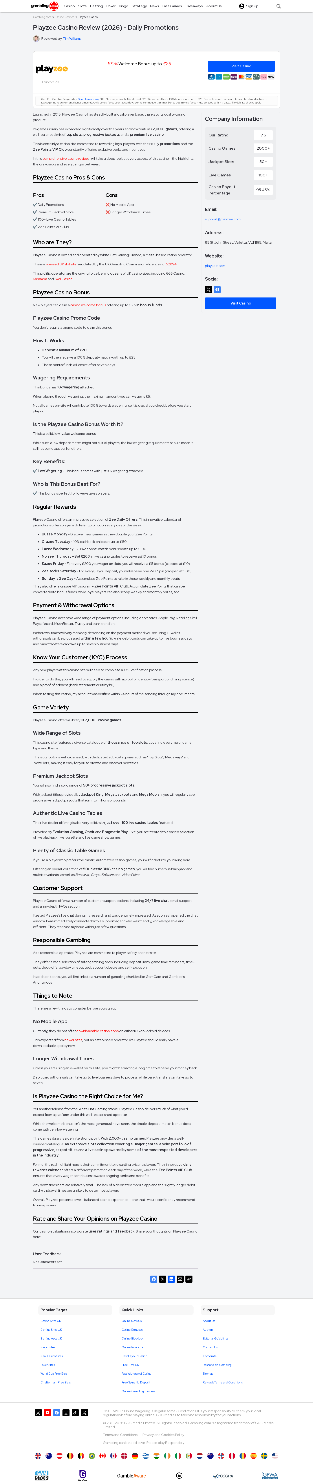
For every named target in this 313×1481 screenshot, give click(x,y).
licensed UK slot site (61, 264)
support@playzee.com (223, 219)
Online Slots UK (132, 1321)
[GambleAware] (131, 1475)
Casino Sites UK (50, 1321)
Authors (208, 1330)
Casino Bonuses (132, 1330)
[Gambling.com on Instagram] (66, 1428)
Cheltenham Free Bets (55, 1382)
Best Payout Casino (134, 1356)
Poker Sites (47, 1365)
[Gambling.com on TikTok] (75, 1428)
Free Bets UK (130, 1365)
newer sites (73, 1040)
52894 (171, 264)
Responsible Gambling (217, 1365)
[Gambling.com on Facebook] (56, 1428)
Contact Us (210, 1347)
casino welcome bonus (88, 305)
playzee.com (215, 265)
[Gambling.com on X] (38, 1428)
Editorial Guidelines (215, 1338)
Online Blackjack (132, 1338)
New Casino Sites (51, 1356)
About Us (209, 1321)
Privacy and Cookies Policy (163, 1434)
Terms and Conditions (120, 1434)
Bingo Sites (47, 1347)
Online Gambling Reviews (138, 1391)
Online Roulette (132, 1347)
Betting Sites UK (51, 1330)
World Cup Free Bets (53, 1374)
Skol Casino (64, 279)
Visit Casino (241, 303)
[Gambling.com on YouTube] (47, 1428)
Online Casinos (64, 17)
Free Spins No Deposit (136, 1382)
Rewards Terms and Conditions (223, 1382)
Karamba (40, 279)
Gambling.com (42, 17)
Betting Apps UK (51, 1338)
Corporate (210, 1356)
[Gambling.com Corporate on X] (84, 1428)
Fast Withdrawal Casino (137, 1374)
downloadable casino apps (97, 1031)
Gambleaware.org (88, 99)
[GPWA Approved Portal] (270, 1475)
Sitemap (208, 1374)
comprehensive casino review (65, 158)
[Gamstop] (42, 1475)
